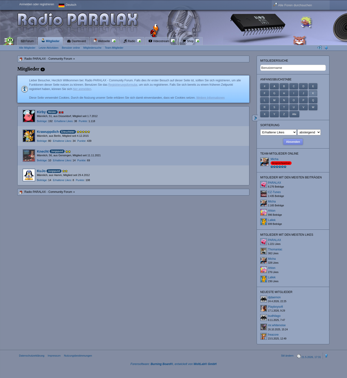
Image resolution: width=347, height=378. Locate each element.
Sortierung (270, 125)
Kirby (41, 112)
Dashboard (76, 41)
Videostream (159, 41)
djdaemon (274, 297)
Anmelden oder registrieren (36, 4)
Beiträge (42, 121)
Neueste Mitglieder (276, 292)
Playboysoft (275, 306)
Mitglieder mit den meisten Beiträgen (291, 177)
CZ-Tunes (274, 192)
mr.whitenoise (277, 325)
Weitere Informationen (210, 97)
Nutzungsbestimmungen (78, 355)
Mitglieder (50, 40)
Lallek (271, 220)
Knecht (43, 151)
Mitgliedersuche (274, 60)
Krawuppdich (48, 132)
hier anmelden (82, 89)
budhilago (274, 316)
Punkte (83, 121)
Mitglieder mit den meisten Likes (286, 234)
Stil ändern (287, 355)
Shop (188, 41)
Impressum (54, 355)
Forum (27, 41)
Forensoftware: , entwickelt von (174, 364)
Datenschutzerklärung (31, 355)
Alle (294, 114)
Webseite (102, 40)
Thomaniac (275, 249)
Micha (274, 159)
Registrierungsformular (122, 84)
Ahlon (271, 210)
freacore (273, 334)
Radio (129, 41)
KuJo (41, 171)
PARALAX (274, 182)
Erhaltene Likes (63, 121)
